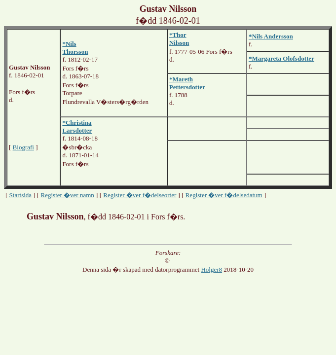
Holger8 (211, 269)
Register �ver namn (67, 195)
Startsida (20, 195)
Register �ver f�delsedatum (224, 195)
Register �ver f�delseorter (139, 195)
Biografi (23, 147)
